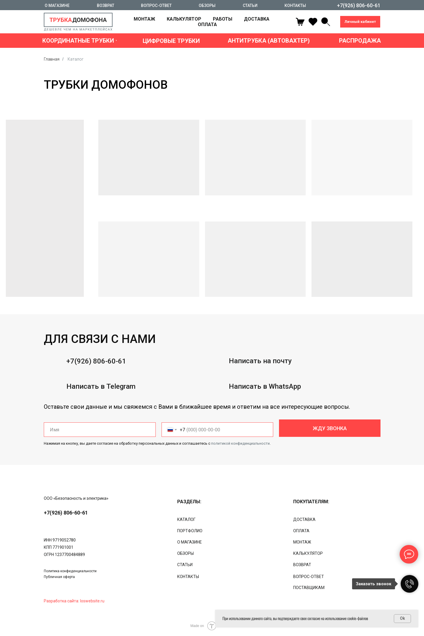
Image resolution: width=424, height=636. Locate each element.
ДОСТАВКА (256, 19)
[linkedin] (325, 21)
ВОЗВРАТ (302, 564)
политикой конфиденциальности (240, 443)
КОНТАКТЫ (188, 576)
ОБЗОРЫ (185, 553)
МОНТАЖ (144, 19)
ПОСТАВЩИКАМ (309, 587)
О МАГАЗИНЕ (189, 542)
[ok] (313, 21)
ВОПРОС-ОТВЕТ (308, 576)
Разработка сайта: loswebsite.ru (74, 601)
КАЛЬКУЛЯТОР (184, 19)
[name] (100, 429)
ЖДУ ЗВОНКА (330, 428)
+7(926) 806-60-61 (96, 385)
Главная (51, 59)
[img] (69, 489)
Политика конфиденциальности (70, 571)
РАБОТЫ (222, 19)
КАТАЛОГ (186, 519)
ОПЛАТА (207, 24)
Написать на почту (260, 384)
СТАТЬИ (185, 564)
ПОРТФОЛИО (189, 530)
